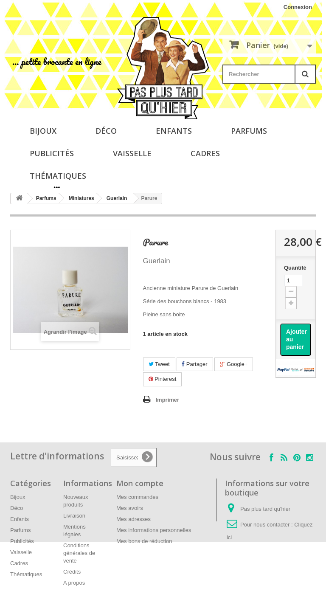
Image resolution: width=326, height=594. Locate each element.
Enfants (174, 131)
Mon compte (139, 483)
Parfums (249, 131)
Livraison (74, 515)
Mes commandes (137, 497)
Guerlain (117, 198)
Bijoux (43, 131)
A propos (74, 583)
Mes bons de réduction (144, 541)
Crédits (72, 572)
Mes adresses (133, 519)
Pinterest (163, 379)
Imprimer (168, 400)
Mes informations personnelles (153, 530)
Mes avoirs (129, 508)
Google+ (233, 364)
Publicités (52, 153)
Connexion (298, 7)
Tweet (159, 364)
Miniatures (81, 198)
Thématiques (58, 176)
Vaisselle (132, 153)
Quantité (295, 268)
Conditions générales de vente (79, 553)
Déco (106, 131)
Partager (194, 364)
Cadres (205, 153)
